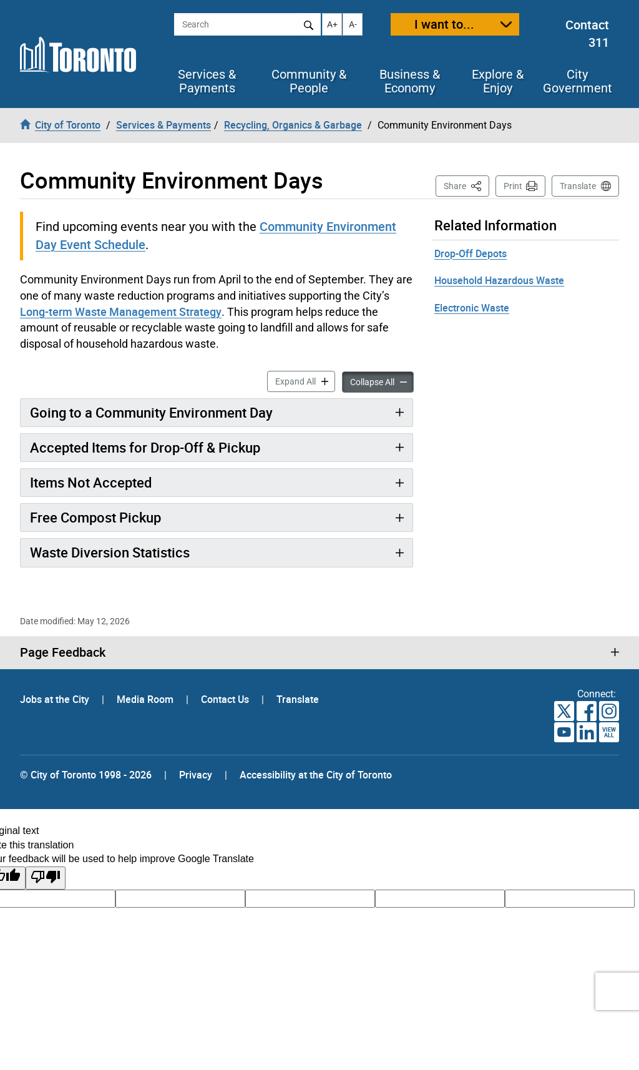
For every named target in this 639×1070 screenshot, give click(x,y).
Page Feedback (62, 652)
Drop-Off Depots (470, 253)
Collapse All (382, 381)
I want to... (444, 24)
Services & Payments (207, 81)
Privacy (195, 775)
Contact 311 (587, 33)
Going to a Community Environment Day (151, 412)
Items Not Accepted (91, 482)
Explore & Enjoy (498, 81)
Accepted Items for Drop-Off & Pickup (145, 447)
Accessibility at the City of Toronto (316, 775)
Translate (578, 186)
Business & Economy (409, 81)
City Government (577, 81)
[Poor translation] (46, 878)
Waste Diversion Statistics (110, 552)
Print (513, 186)
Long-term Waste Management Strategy (121, 311)
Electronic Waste (471, 308)
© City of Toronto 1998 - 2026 (86, 775)
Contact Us (226, 699)
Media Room (146, 699)
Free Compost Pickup (95, 517)
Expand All (305, 380)
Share (466, 185)
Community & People (308, 81)
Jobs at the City (56, 699)
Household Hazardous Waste (499, 280)
